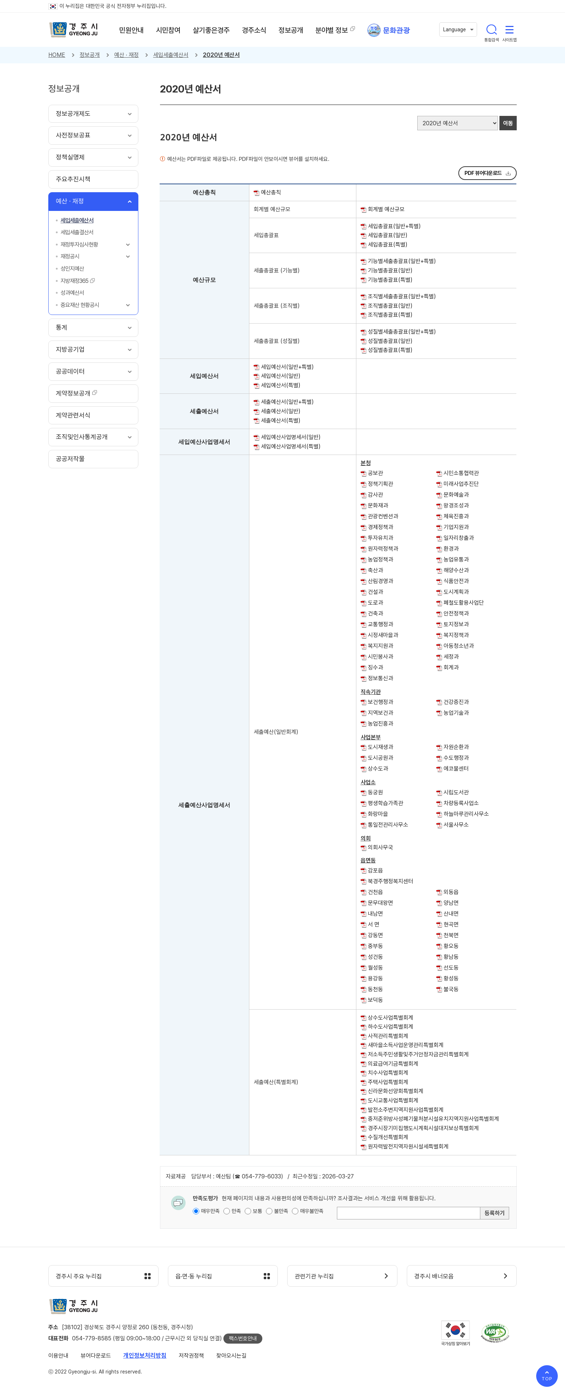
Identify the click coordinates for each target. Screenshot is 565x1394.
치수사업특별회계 (388, 1072)
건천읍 (375, 892)
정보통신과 (380, 678)
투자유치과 (380, 537)
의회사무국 (380, 847)
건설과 (375, 591)
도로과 (375, 602)
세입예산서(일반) (281, 376)
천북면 (451, 935)
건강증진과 (456, 702)
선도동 (451, 967)
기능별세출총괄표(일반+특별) (402, 261)
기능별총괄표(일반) (390, 270)
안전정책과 (456, 613)
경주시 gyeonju (73, 30)
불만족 (281, 1211)
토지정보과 (456, 624)
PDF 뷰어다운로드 (483, 173)
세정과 (451, 656)
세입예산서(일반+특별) (287, 367)
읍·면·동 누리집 (193, 1276)
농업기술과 (456, 712)
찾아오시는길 (231, 1355)
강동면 (375, 935)
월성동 (375, 967)
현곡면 (451, 924)
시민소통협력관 (461, 473)
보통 (257, 1211)
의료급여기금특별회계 (393, 1063)
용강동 (375, 978)
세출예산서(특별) (281, 420)
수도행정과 (456, 757)
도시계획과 (456, 591)
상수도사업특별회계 (390, 1017)
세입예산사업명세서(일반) (291, 437)
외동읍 (451, 892)
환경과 (451, 548)
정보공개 (90, 54)
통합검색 (491, 29)
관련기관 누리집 (314, 1276)
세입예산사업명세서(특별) (291, 446)
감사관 (375, 494)
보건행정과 (380, 702)
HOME (56, 54)
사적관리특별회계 (388, 1036)
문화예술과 (456, 494)
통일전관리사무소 (388, 824)
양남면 (451, 902)
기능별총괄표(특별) (390, 279)
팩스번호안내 (243, 1338)
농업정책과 (380, 559)
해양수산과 (456, 570)
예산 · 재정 (126, 54)
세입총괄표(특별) (388, 244)
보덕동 (375, 1000)
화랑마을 (378, 814)
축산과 (375, 570)
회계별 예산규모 (386, 209)
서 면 (373, 924)
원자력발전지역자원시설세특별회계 (408, 1146)
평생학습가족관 (385, 803)
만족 (236, 1211)
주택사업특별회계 (388, 1082)
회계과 (451, 667)
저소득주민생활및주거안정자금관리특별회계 (418, 1054)
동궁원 (375, 792)
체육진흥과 (456, 516)
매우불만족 (312, 1211)
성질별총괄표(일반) (390, 341)
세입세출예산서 (170, 54)
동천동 (375, 989)
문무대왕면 (380, 902)
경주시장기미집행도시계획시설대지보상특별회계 (423, 1128)
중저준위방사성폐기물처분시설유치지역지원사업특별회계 (433, 1118)
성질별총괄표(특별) (390, 350)
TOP (547, 1378)
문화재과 (378, 505)
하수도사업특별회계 (390, 1026)
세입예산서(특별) (281, 385)
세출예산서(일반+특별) (287, 401)
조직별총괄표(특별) (390, 314)
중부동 (375, 946)
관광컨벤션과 (383, 516)
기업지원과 (456, 527)
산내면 (451, 913)
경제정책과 (380, 527)
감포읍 (375, 870)
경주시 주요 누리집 (79, 1276)
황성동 (451, 978)
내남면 (375, 913)
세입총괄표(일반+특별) (394, 226)
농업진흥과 (380, 723)
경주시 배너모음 (434, 1276)
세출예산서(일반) (281, 411)
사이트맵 (509, 29)
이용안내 (58, 1355)
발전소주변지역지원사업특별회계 (406, 1109)
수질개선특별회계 (388, 1137)
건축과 (375, 613)
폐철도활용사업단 (464, 602)
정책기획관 (380, 484)
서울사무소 (456, 824)
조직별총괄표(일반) (390, 305)
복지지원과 (380, 645)
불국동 (451, 989)
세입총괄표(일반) (388, 235)
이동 (508, 123)
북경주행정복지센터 (390, 881)
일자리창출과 (459, 537)
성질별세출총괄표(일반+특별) (402, 331)
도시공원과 (380, 757)
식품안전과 (456, 581)
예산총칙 (271, 192)
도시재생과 (380, 747)
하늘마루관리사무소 (466, 814)
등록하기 (495, 1213)
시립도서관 (456, 792)
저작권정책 (191, 1355)
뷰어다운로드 (96, 1355)
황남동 (451, 956)
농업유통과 (456, 559)
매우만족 (210, 1211)
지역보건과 (380, 712)
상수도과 (378, 768)
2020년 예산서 (221, 54)
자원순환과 (456, 747)
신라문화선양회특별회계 (395, 1091)
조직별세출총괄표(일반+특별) (402, 296)
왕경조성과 (456, 505)
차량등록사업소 (461, 803)
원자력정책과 (383, 548)
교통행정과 (380, 624)
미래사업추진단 (461, 484)
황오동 (451, 946)
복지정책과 (456, 635)
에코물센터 (456, 768)
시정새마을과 (383, 635)
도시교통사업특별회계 (393, 1100)
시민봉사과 (380, 656)
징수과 (375, 667)
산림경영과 (380, 581)
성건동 (375, 956)
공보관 (375, 473)
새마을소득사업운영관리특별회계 (406, 1045)
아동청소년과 (459, 645)
